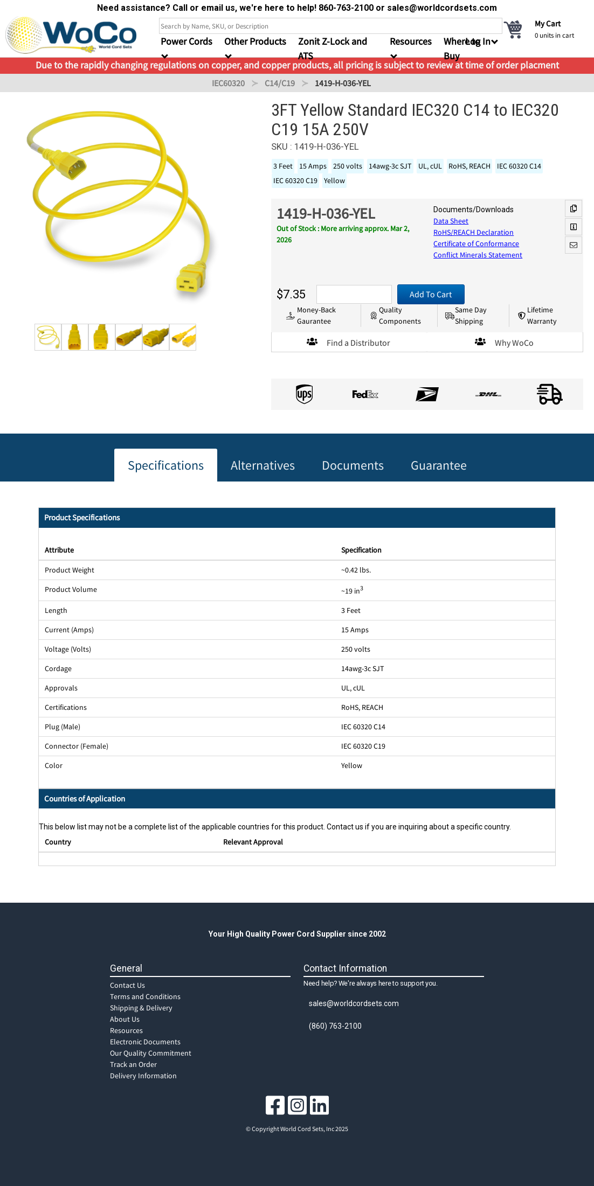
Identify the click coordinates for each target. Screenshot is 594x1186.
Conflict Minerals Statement (477, 255)
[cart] (545, 29)
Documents (353, 465)
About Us (125, 1019)
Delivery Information (143, 1075)
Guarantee (439, 465)
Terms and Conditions (145, 996)
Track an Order (133, 1064)
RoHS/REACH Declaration (473, 232)
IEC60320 (228, 83)
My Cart (548, 23)
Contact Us (127, 985)
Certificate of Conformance (476, 243)
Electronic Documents (145, 1042)
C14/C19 (280, 83)
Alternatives (263, 465)
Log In (478, 41)
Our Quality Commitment (150, 1053)
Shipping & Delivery (141, 1008)
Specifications (166, 465)
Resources (126, 1030)
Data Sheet (450, 221)
